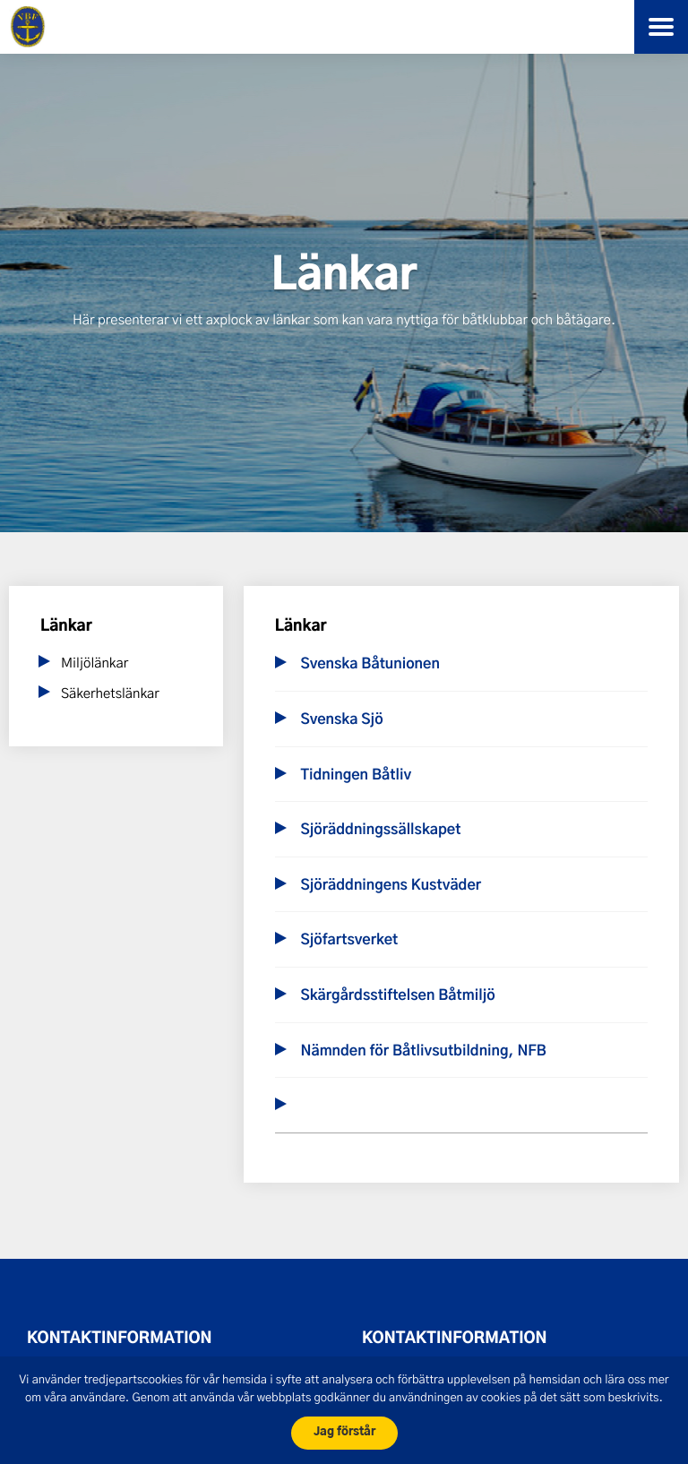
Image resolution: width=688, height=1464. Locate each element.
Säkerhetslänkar (110, 692)
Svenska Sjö (341, 720)
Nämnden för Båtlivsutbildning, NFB (423, 1052)
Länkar (66, 626)
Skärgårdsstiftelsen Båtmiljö (397, 996)
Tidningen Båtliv (355, 776)
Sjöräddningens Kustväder (390, 886)
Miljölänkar (94, 662)
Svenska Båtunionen (369, 665)
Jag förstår (344, 1432)
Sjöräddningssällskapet (380, 830)
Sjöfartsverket (349, 941)
